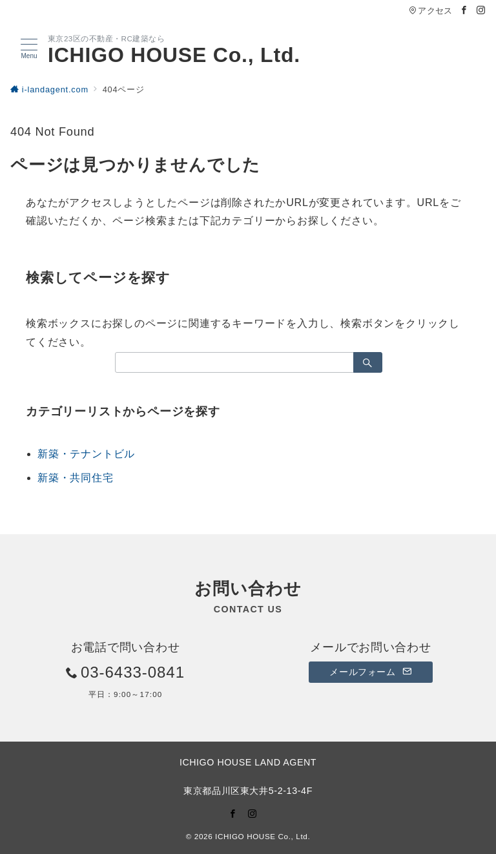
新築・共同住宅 (75, 477)
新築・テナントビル (86, 453)
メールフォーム (370, 672)
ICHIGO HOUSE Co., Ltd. (174, 55)
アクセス (430, 11)
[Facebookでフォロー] (464, 11)
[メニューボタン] (29, 49)
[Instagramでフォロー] (481, 11)
